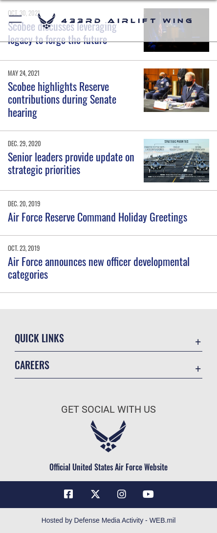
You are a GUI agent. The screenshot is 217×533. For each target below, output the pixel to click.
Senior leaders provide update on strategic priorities (71, 163)
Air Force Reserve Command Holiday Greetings (97, 216)
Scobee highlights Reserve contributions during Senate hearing (62, 99)
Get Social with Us (108, 409)
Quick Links (39, 338)
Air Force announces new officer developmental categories (99, 267)
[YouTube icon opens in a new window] (148, 494)
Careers (32, 365)
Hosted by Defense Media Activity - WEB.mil (109, 520)
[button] (16, 21)
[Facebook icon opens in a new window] (68, 494)
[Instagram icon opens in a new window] (121, 494)
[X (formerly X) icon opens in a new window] (95, 494)
